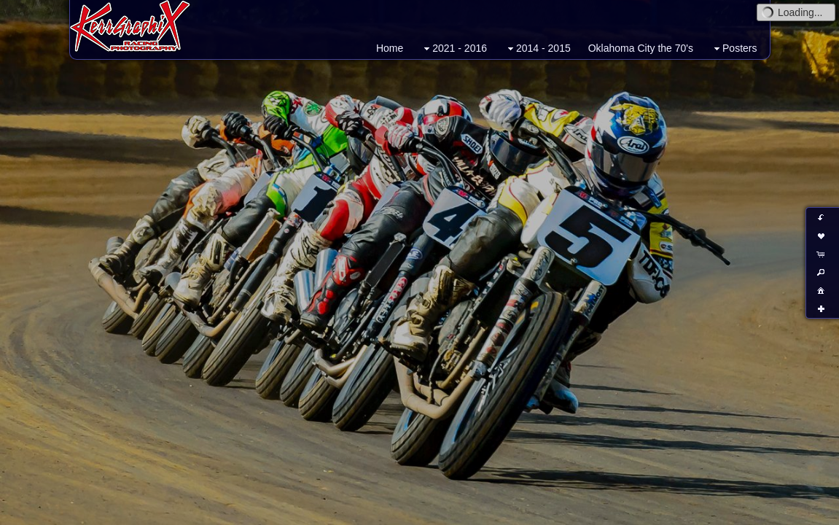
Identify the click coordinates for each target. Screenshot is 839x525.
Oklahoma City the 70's (640, 48)
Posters (734, 48)
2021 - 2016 (454, 48)
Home (389, 48)
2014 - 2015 (537, 48)
